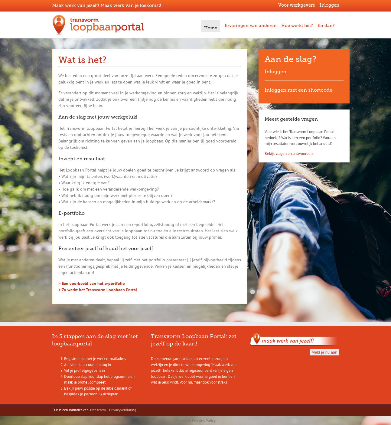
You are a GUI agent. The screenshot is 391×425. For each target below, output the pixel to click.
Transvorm (98, 409)
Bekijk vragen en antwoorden (289, 153)
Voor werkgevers (296, 5)
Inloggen (329, 5)
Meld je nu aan (324, 352)
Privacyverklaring (122, 409)
